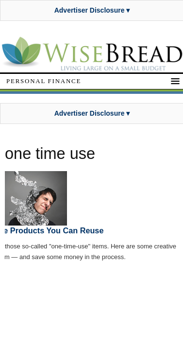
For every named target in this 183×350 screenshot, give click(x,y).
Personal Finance (43, 81)
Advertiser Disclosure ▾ (92, 10)
